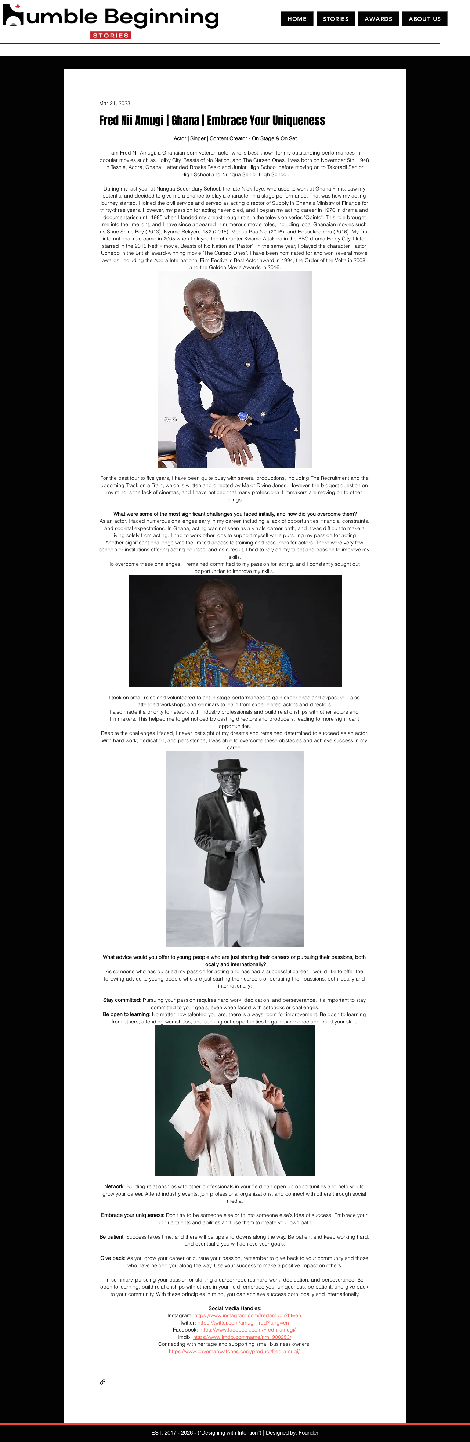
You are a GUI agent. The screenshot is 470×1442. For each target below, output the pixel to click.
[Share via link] (102, 1381)
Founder (308, 1433)
